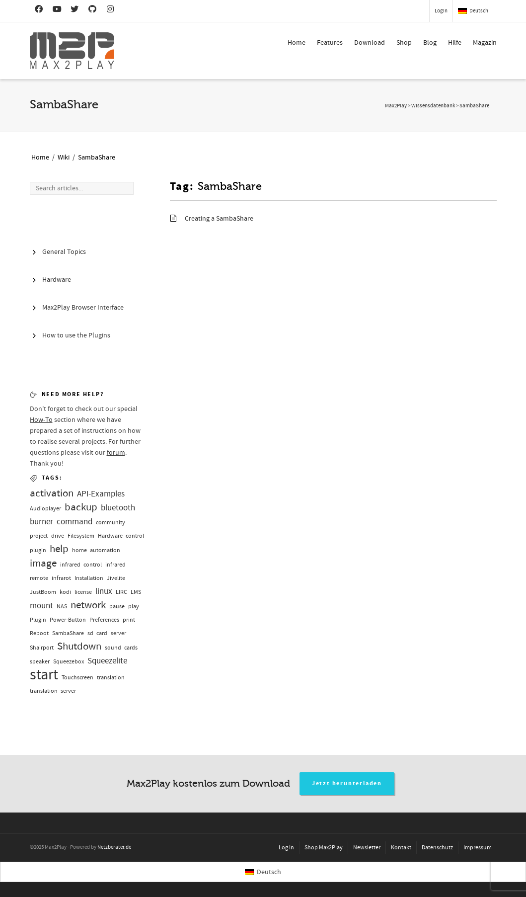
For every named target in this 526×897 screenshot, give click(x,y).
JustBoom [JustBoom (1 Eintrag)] (43, 592)
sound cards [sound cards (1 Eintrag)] (121, 648)
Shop (404, 42)
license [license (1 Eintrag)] (83, 592)
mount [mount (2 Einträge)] (41, 605)
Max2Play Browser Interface (83, 307)
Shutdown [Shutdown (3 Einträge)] (79, 646)
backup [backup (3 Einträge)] (81, 507)
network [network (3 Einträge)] (88, 605)
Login (441, 10)
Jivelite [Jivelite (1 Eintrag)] (116, 578)
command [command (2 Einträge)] (74, 521)
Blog (430, 42)
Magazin (485, 42)
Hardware (56, 279)
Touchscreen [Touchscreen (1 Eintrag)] (77, 677)
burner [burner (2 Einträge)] (41, 521)
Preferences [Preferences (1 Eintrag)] (104, 620)
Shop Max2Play (323, 847)
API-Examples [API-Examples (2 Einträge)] (101, 493)
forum (116, 452)
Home (296, 42)
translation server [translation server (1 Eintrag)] (53, 691)
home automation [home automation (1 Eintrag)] (96, 550)
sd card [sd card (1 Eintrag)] (97, 633)
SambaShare (96, 157)
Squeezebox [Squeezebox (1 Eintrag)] (68, 661)
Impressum (477, 847)
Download (369, 42)
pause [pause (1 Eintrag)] (117, 606)
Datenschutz (437, 847)
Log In (286, 847)
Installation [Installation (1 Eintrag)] (89, 578)
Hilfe (454, 42)
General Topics (64, 251)
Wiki (64, 157)
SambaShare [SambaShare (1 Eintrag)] (68, 633)
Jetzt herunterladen (347, 783)
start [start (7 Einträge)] (44, 674)
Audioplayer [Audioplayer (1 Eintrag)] (45, 508)
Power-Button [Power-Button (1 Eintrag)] (68, 620)
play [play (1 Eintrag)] (133, 606)
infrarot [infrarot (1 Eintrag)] (61, 578)
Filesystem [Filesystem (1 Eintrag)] (81, 536)
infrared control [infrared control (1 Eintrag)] (81, 565)
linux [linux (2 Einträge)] (103, 591)
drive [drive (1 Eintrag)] (57, 536)
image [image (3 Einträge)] (43, 563)
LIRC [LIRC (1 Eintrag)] (121, 592)
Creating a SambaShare (219, 218)
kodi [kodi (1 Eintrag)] (65, 592)
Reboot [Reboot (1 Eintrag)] (39, 633)
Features (330, 42)
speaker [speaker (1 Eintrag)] (40, 661)
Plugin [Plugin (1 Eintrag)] (38, 620)
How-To (41, 419)
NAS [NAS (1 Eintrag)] (62, 606)
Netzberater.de (114, 847)
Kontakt (401, 847)
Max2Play (396, 105)
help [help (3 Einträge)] (59, 549)
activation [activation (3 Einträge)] (52, 493)
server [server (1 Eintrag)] (118, 633)
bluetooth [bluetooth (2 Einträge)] (118, 507)
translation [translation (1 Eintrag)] (111, 677)
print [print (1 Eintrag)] (129, 620)
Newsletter (366, 847)
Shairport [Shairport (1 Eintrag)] (42, 648)
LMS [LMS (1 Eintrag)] (136, 592)
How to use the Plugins (76, 335)
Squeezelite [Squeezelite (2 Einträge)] (107, 660)
